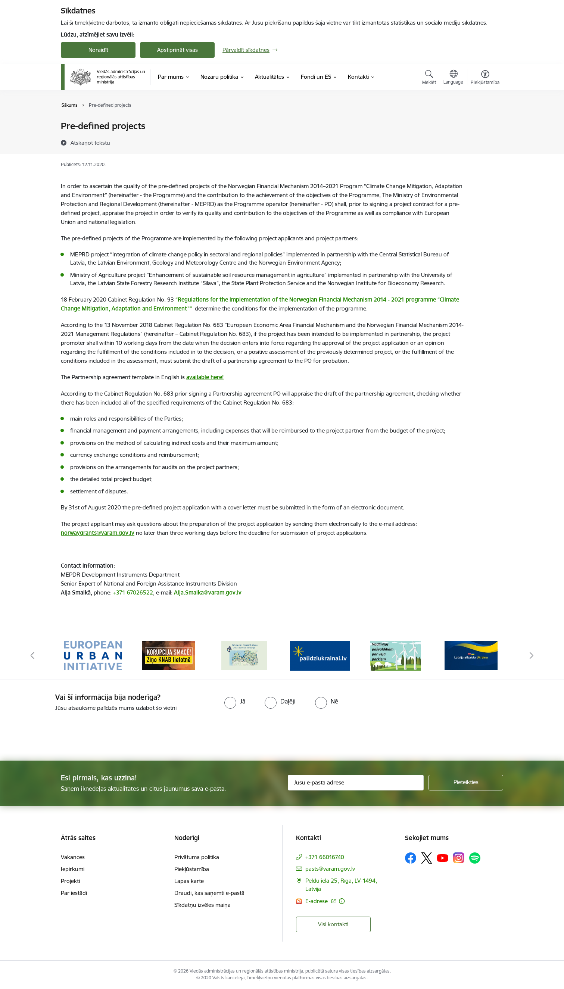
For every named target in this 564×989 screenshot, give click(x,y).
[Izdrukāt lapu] (485, 123)
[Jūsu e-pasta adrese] (356, 782)
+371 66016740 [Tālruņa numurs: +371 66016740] (324, 857)
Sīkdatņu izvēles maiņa (202, 904)
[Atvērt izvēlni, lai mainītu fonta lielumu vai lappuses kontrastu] (485, 78)
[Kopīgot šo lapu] (485, 141)
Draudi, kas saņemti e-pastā (209, 892)
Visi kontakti (333, 924)
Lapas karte (189, 881)
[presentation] (62, 733)
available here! (205, 377)
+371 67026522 (133, 592)
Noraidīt (98, 49)
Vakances (73, 857)
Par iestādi (74, 892)
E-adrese (317, 901)
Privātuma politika (196, 857)
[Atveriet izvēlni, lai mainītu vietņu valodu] (453, 78)
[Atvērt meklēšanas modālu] (429, 78)
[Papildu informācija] (342, 901)
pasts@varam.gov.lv (330, 868)
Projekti (70, 881)
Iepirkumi (72, 869)
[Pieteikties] (466, 782)
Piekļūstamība (191, 869)
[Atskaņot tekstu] (90, 142)
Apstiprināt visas (177, 49)
